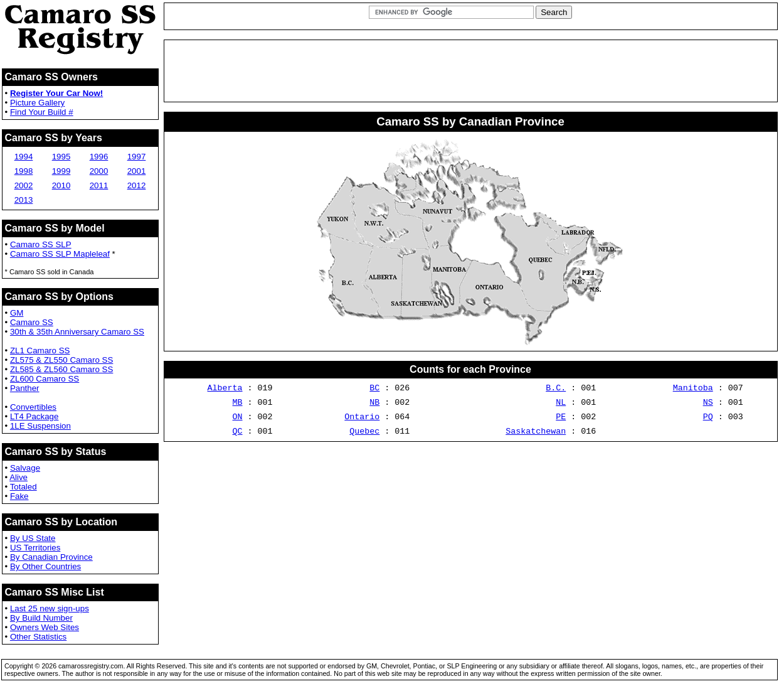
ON (238, 421)
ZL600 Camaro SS (44, 378)
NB (374, 405)
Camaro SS (31, 322)
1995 (61, 156)
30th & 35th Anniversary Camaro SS (77, 331)
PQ (708, 421)
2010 (61, 185)
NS (708, 405)
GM (16, 313)
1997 (136, 156)
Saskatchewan (536, 438)
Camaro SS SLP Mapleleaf (60, 254)
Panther (25, 388)
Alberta (225, 389)
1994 (23, 156)
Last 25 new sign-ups (49, 608)
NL (561, 405)
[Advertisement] (470, 71)
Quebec (364, 438)
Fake (19, 496)
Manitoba (693, 389)
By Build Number (41, 618)
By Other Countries (45, 566)
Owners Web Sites (44, 627)
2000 (99, 171)
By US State (33, 538)
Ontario (361, 421)
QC (238, 438)
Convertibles (33, 407)
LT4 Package (34, 416)
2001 (136, 171)
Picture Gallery (37, 102)
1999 (61, 171)
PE (561, 421)
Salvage (25, 468)
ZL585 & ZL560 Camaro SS (61, 369)
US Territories (35, 547)
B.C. (556, 389)
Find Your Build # (41, 112)
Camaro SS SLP (41, 244)
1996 (99, 156)
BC (374, 389)
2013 (23, 200)
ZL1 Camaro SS (40, 350)
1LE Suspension (40, 426)
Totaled (23, 486)
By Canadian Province (51, 557)
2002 (23, 185)
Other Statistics (38, 636)
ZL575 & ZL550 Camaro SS (61, 360)
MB (238, 405)
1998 (23, 171)
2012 (136, 185)
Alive (18, 477)
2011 (99, 185)
